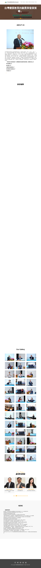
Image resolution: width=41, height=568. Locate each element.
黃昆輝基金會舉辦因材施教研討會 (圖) (9, 513)
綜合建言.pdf (8, 65)
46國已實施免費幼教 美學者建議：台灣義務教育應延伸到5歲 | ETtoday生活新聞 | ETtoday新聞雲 (19, 515)
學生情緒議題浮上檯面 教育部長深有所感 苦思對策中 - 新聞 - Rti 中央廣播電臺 (15, 524)
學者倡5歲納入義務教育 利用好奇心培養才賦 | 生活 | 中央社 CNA (13, 523)
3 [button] (21, 18)
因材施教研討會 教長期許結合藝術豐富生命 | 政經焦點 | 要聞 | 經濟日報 (14, 514)
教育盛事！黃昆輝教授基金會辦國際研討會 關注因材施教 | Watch (13, 528)
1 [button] (19, 18)
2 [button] (20, 18)
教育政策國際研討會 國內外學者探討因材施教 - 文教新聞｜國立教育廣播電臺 (15, 522)
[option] (20, 12)
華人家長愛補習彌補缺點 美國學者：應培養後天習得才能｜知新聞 (14, 527)
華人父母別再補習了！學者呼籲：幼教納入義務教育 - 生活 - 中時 (13, 521)
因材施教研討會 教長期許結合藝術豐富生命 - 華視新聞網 (12, 517)
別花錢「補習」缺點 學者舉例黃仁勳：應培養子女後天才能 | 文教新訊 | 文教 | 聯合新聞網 (17, 516)
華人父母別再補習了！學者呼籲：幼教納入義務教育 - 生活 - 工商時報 (14, 530)
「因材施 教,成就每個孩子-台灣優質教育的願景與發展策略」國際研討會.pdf (20, 61)
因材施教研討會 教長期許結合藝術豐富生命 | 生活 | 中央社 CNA (13, 512)
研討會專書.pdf (9, 63)
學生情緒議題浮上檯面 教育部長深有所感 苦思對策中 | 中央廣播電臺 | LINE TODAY (16, 529)
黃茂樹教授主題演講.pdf (10, 68)
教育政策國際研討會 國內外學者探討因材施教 (10, 518)
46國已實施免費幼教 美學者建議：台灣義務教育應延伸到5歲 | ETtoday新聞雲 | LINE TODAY (18, 526)
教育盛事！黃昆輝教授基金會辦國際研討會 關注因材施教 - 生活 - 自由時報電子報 (16, 511)
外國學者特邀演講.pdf (10, 67)
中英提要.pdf (8, 70)
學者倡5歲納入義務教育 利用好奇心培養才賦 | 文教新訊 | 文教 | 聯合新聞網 (15, 525)
